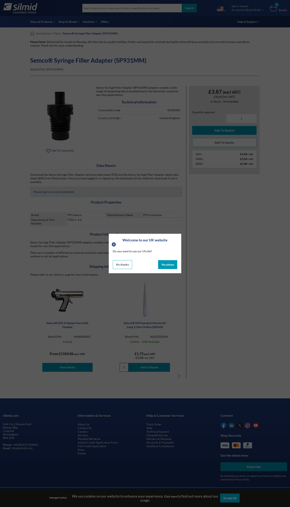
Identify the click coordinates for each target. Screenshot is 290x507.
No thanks (122, 264)
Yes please (167, 264)
